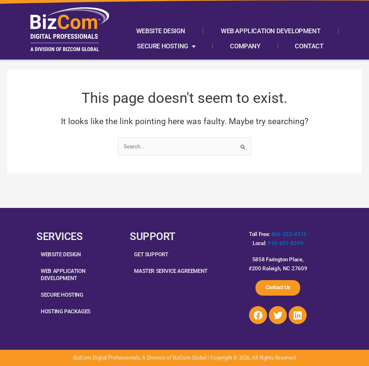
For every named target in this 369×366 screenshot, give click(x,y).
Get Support (151, 253)
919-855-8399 (285, 242)
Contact (309, 46)
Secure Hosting (166, 46)
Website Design (160, 31)
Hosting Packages (65, 310)
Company (245, 46)
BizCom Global (189, 357)
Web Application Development (270, 31)
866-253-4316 (289, 233)
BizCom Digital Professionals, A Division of (122, 357)
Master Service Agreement (170, 270)
